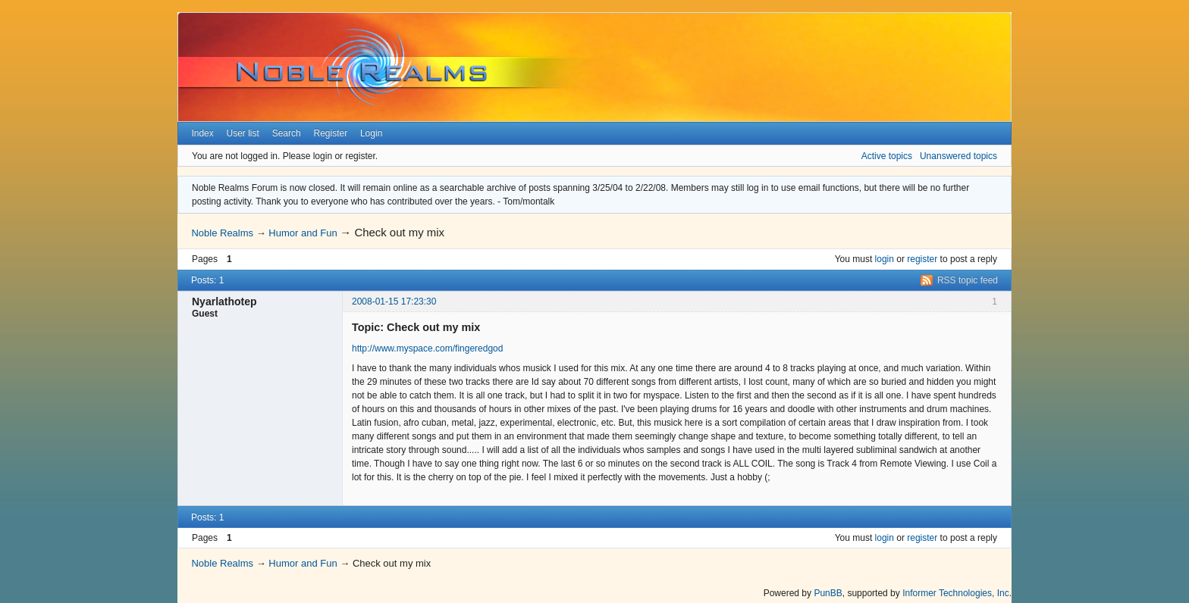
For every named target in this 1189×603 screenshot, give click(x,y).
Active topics (886, 156)
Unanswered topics (958, 156)
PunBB (828, 593)
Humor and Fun (302, 233)
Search (286, 133)
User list (243, 133)
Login (371, 133)
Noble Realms (222, 233)
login (884, 259)
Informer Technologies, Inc (955, 593)
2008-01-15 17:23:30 (394, 301)
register (922, 259)
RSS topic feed (967, 280)
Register (330, 133)
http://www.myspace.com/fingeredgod (427, 348)
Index (202, 133)
